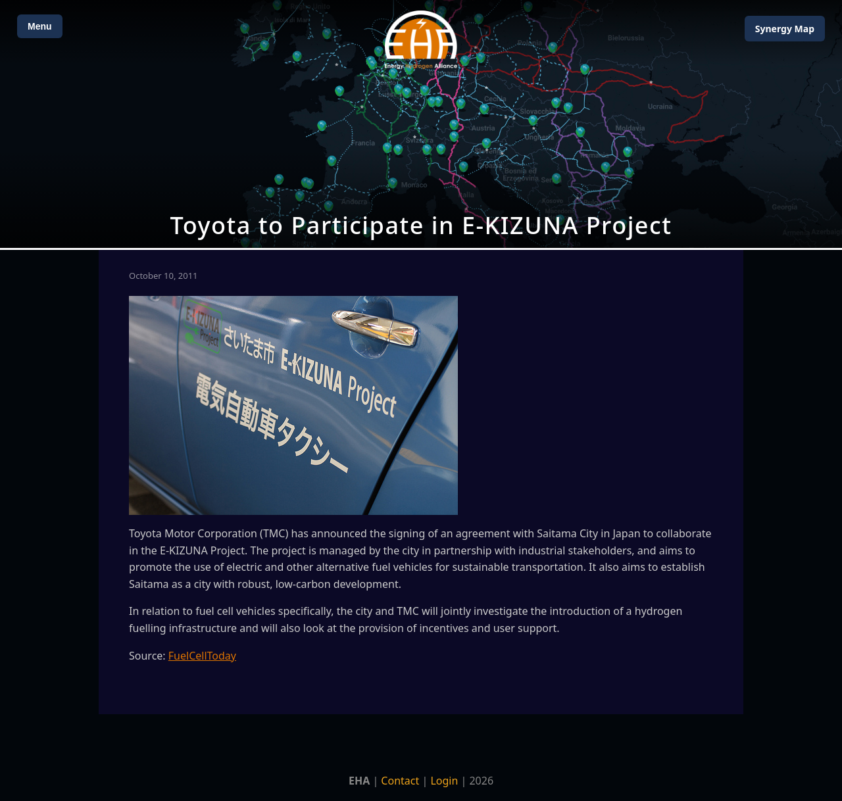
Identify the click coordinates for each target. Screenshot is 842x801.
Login (444, 780)
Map (784, 28)
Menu (40, 26)
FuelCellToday (202, 655)
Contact (400, 780)
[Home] (421, 40)
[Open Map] (421, 124)
